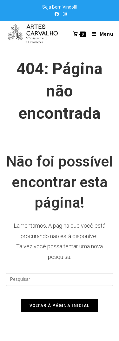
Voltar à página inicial (60, 305)
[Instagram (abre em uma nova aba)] (64, 14)
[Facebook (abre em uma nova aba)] (57, 14)
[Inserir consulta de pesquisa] (59, 279)
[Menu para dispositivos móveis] (100, 34)
